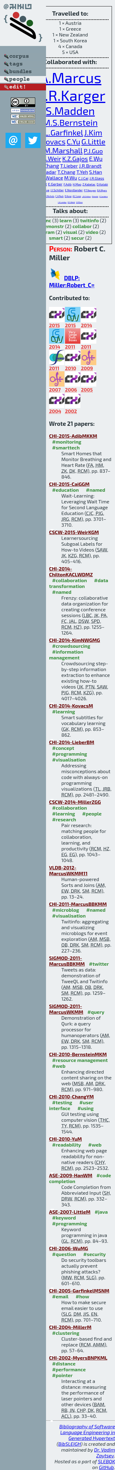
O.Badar (47, 172)
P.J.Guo (93, 151)
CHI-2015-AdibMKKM (73, 436)
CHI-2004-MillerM (70, 1327)
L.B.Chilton (86, 196)
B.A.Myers (102, 190)
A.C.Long (77, 196)
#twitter (99, 964)
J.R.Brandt (90, 166)
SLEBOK (106, 1461)
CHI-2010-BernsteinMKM (78, 1054)
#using (86, 1108)
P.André (95, 196)
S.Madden (70, 110)
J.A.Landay (62, 202)
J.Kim (93, 132)
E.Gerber (55, 184)
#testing (62, 1102)
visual (70, 232)
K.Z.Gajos (75, 158)
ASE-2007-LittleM (69, 1212)
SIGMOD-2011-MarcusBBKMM (67, 961)
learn (65, 220)
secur (77, 238)
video (92, 232)
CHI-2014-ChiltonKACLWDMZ (71, 571)
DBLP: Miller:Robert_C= (71, 281)
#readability (66, 1144)
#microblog (65, 910)
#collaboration (69, 580)
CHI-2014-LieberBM (71, 742)
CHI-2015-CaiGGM (69, 484)
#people (92, 813)
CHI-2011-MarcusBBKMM (78, 904)
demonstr (52, 226)
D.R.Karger (70, 95)
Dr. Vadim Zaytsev (104, 1452)
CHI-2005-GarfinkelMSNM (79, 1290)
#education (65, 490)
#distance (63, 1363)
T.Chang (66, 172)
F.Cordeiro (103, 196)
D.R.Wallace (49, 178)
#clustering (65, 1333)
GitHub (106, 1467)
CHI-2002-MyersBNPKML (78, 1358)
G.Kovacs (50, 141)
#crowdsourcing (71, 646)
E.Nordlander (74, 190)
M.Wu (70, 178)
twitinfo (89, 220)
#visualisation (69, 759)
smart (56, 238)
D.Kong (68, 196)
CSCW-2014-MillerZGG (75, 802)
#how (82, 1296)
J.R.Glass (97, 178)
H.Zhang (49, 165)
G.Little (93, 141)
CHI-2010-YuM (65, 1139)
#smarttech (66, 447)
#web (58, 1066)
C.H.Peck (60, 196)
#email (60, 1296)
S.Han (95, 172)
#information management (66, 654)
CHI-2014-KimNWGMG (74, 640)
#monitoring (66, 442)
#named (95, 490)
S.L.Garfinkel (60, 132)
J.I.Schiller (57, 190)
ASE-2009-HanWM (70, 1175)
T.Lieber (69, 166)
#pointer (62, 1375)
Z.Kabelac (89, 184)
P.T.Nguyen (90, 190)
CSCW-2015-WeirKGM (74, 532)
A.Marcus (70, 77)
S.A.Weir (49, 158)
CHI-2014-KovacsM (71, 705)
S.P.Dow (79, 202)
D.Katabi (102, 184)
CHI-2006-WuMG (68, 1248)
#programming (69, 754)
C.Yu (73, 141)
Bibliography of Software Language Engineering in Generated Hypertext (87, 1432)
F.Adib (67, 184)
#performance (69, 1369)
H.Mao (77, 184)
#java (101, 1212)
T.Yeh (82, 172)
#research (64, 819)
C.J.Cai (83, 178)
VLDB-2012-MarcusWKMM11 (68, 870)
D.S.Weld (71, 202)
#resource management (80, 1060)
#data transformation (78, 583)
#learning (63, 711)
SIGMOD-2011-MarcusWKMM (66, 1009)
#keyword (64, 1217)
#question (64, 1254)
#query (95, 1012)
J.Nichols (50, 196)
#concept (63, 748)
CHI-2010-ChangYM (71, 1096)
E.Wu (95, 158)
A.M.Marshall (60, 150)
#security (94, 1254)
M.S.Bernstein (70, 122)
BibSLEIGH (69, 1444)
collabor (82, 226)
